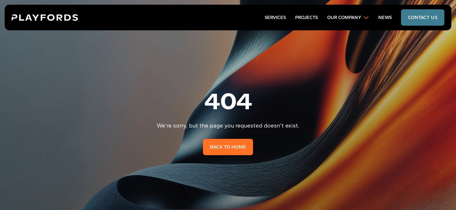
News (385, 17)
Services (275, 17)
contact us (422, 17)
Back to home (228, 147)
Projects (306, 17)
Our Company (348, 17)
